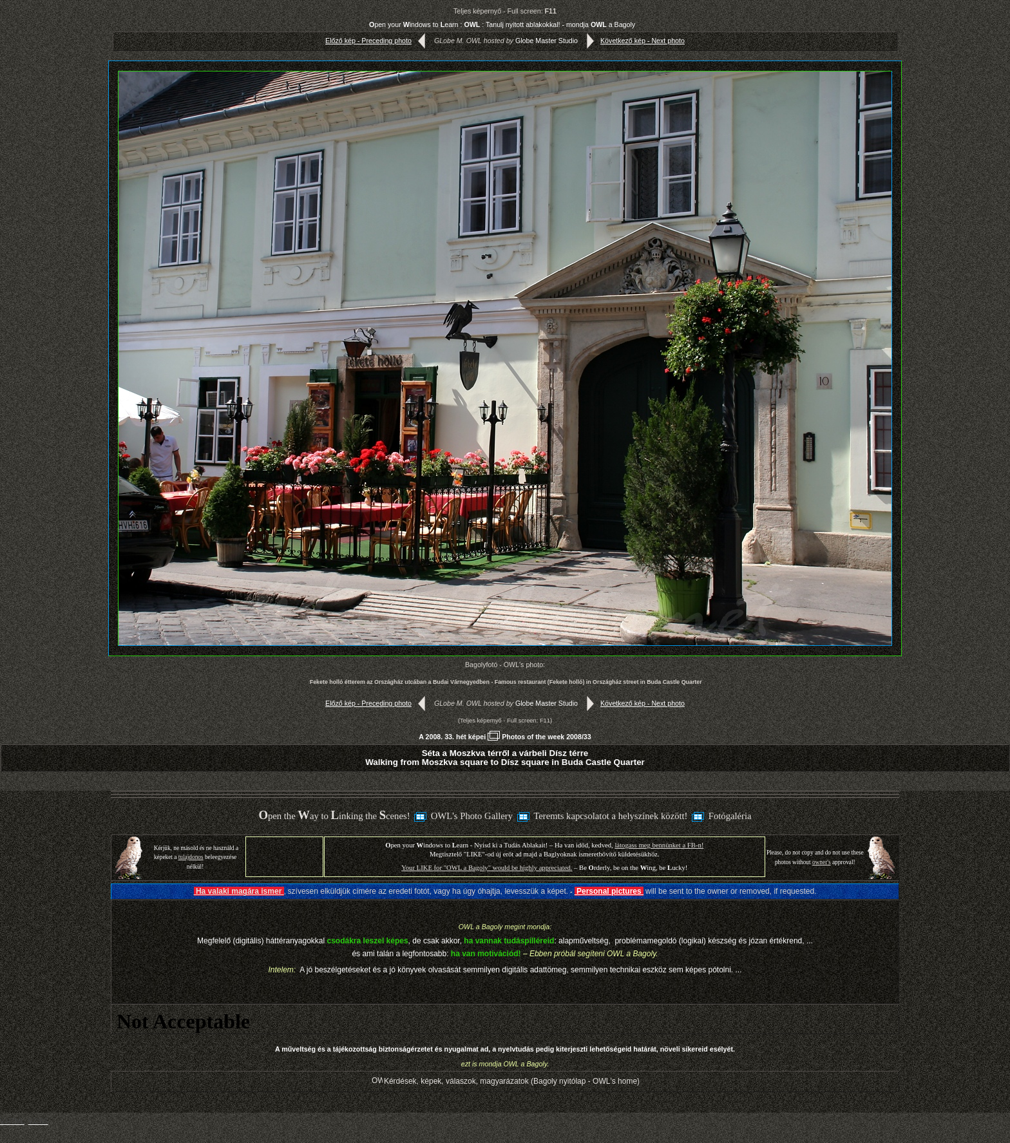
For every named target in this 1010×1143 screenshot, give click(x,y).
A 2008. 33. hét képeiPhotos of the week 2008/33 (505, 737)
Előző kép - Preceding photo (378, 40)
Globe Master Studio (546, 40)
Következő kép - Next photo (633, 40)
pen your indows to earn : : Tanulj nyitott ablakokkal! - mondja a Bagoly (502, 24)
